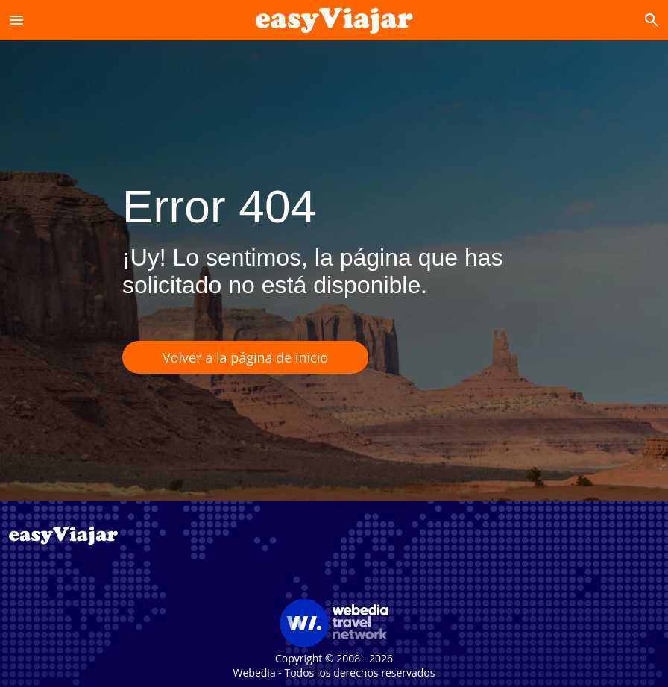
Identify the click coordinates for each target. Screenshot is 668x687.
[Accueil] (334, 20)
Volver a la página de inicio (245, 357)
